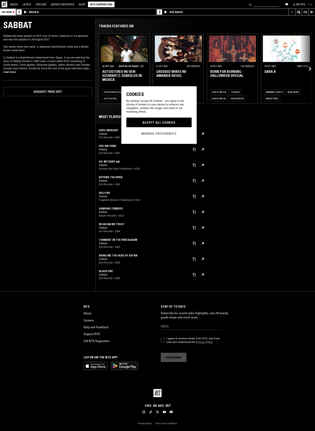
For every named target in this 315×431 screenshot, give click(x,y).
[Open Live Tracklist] (305, 12)
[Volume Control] (311, 12)
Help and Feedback (96, 327)
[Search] (250, 4)
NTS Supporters (101, 4)
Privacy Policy (204, 342)
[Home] (4, 4)
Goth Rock (110, 98)
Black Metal (219, 98)
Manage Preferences (159, 133)
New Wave (293, 92)
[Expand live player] (291, 12)
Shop (82, 4)
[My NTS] (299, 4)
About (87, 313)
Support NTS (92, 334)
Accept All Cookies (158, 122)
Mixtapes (62, 4)
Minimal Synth (274, 92)
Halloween (237, 98)
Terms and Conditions (166, 423)
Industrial (272, 98)
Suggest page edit (48, 91)
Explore (41, 4)
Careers (89, 320)
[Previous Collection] (307, 68)
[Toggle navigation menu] (310, 4)
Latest (26, 4)
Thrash (235, 92)
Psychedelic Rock (114, 92)
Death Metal (219, 92)
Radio (14, 4)
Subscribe (173, 357)
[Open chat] (286, 4)
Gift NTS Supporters (96, 341)
